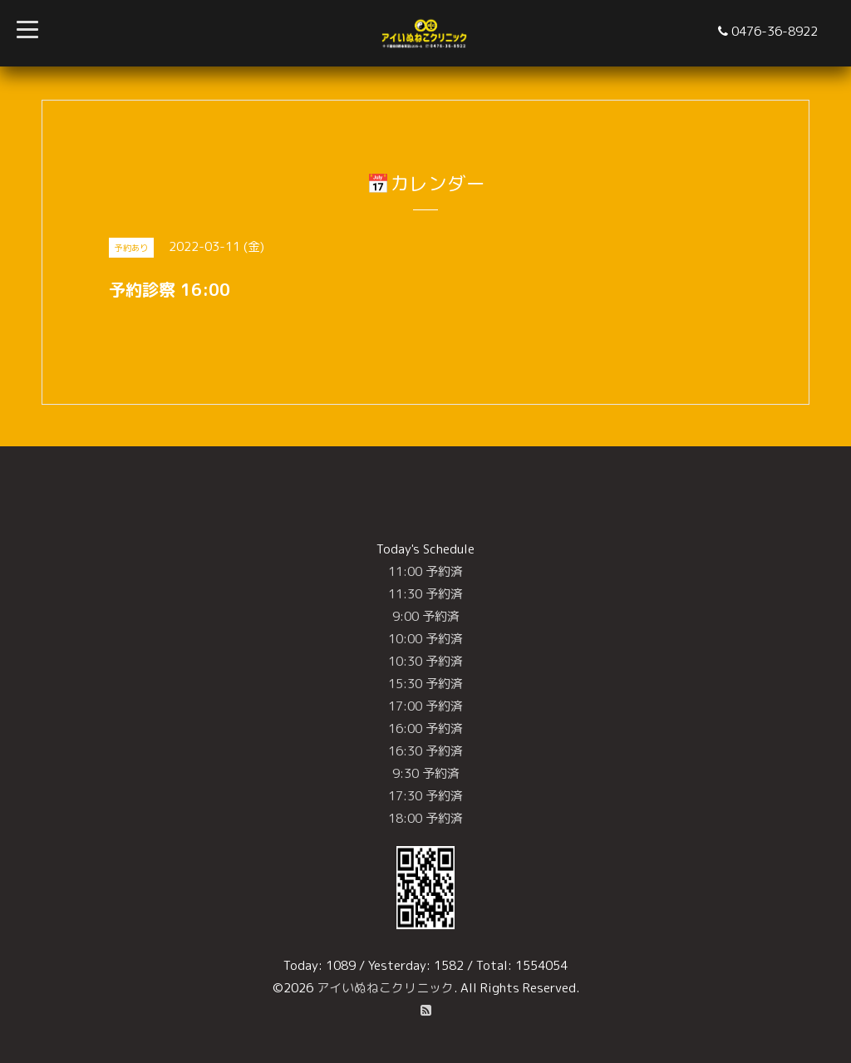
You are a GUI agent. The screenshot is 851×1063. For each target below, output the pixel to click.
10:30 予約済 (425, 661)
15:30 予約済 (425, 683)
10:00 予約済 (425, 638)
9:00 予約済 (426, 616)
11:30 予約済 (425, 594)
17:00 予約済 (425, 706)
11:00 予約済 (425, 571)
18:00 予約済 (425, 818)
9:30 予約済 (426, 773)
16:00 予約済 (425, 728)
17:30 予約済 (425, 796)
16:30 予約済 (425, 751)
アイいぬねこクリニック (385, 988)
